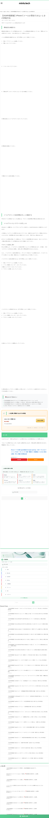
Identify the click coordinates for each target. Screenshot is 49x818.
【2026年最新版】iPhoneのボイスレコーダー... (15, 814)
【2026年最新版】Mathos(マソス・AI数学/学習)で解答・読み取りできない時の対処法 (24, 742)
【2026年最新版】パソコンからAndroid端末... (14, 808)
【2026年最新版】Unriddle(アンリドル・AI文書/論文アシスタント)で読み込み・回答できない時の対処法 (27, 680)
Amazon (35, 459)
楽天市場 (16, 460)
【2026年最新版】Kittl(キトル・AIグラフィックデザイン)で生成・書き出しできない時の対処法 (25, 753)
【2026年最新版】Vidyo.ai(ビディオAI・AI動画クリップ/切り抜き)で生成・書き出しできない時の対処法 (27, 654)
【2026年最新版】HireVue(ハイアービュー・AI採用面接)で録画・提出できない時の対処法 (24, 706)
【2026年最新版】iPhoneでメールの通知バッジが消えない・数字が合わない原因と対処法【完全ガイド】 (23, 402)
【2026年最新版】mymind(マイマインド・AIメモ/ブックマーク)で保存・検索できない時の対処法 (26, 732)
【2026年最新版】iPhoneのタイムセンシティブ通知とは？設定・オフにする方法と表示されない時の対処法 (28, 613)
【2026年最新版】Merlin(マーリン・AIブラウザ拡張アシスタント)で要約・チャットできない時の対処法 (27, 660)
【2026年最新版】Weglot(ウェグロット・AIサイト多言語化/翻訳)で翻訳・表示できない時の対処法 (26, 727)
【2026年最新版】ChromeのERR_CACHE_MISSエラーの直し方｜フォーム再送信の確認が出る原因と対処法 (27, 649)
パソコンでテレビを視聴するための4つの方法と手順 (16, 785)
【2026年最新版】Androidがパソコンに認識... (14, 802)
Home (1, 11)
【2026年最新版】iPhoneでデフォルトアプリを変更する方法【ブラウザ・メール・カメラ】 (21, 400)
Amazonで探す (40, 420)
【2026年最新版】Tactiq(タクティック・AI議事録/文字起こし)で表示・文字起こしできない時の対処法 (27, 716)
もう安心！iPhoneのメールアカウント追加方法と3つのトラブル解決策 (17, 405)
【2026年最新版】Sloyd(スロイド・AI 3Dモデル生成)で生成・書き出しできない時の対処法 (25, 747)
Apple (5, 11)
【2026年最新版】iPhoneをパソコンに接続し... (15, 779)
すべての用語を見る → (24, 597)
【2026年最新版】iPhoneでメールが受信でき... (15, 797)
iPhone (8, 11)
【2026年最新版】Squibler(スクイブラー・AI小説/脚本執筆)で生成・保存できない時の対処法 (25, 701)
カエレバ (15, 457)
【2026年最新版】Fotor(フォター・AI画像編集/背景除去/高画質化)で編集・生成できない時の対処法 (26, 691)
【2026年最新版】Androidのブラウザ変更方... (14, 768)
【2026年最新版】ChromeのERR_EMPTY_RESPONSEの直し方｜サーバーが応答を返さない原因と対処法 (27, 618)
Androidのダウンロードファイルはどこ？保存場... (15, 773)
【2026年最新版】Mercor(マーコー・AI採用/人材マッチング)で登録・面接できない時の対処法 (25, 758)
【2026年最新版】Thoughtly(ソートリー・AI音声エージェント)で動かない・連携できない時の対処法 (26, 722)
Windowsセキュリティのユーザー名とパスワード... (15, 791)
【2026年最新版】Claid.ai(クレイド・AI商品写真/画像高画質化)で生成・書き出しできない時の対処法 (27, 737)
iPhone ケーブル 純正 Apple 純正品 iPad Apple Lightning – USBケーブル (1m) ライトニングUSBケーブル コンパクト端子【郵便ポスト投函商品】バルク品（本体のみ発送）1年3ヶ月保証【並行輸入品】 (29, 452)
